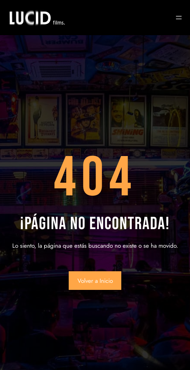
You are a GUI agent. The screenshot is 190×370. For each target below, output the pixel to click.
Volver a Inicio (95, 281)
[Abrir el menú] (179, 17)
